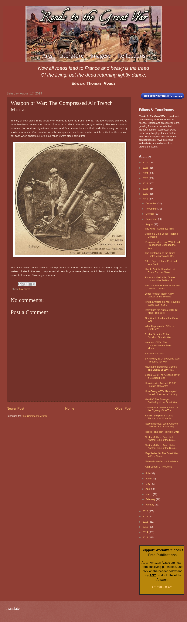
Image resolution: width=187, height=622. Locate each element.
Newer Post (15, 408)
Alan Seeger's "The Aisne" (159, 466)
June (148, 478)
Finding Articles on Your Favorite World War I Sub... (162, 303)
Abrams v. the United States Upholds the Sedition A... (160, 279)
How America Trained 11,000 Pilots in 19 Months (160, 384)
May (148, 483)
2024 (146, 173)
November (151, 208)
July (147, 473)
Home (69, 408)
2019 (146, 199)
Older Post (123, 408)
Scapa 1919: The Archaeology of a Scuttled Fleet (162, 376)
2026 (146, 162)
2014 (146, 532)
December (151, 203)
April (148, 489)
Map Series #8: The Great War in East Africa (161, 455)
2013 (146, 537)
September (151, 219)
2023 (146, 178)
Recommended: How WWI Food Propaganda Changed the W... (162, 245)
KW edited (24, 289)
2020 (146, 193)
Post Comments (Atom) (34, 416)
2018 (146, 511)
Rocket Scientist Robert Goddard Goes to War (158, 336)
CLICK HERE (162, 587)
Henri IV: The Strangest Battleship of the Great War (161, 401)
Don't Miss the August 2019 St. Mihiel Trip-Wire (161, 311)
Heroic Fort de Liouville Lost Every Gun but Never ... (160, 270)
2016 (146, 521)
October (150, 213)
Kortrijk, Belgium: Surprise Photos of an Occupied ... (160, 417)
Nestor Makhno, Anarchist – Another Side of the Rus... (160, 438)
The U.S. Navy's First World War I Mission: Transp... (162, 287)
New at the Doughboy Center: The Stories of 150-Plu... (161, 368)
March (149, 494)
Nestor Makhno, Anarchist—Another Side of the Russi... (161, 446)
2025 (146, 167)
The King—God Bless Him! (159, 228)
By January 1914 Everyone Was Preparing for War (162, 360)
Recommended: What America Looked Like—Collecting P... (161, 425)
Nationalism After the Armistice (161, 461)
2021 (146, 188)
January (150, 504)
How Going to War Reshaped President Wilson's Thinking (161, 392)
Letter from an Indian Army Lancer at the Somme (159, 295)
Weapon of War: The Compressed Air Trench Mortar (159, 345)
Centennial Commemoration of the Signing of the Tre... (161, 409)
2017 (146, 516)
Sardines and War (154, 353)
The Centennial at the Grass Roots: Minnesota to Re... (160, 254)
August (149, 224)
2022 (146, 183)
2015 (146, 526)
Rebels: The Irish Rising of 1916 (162, 431)
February (150, 499)
